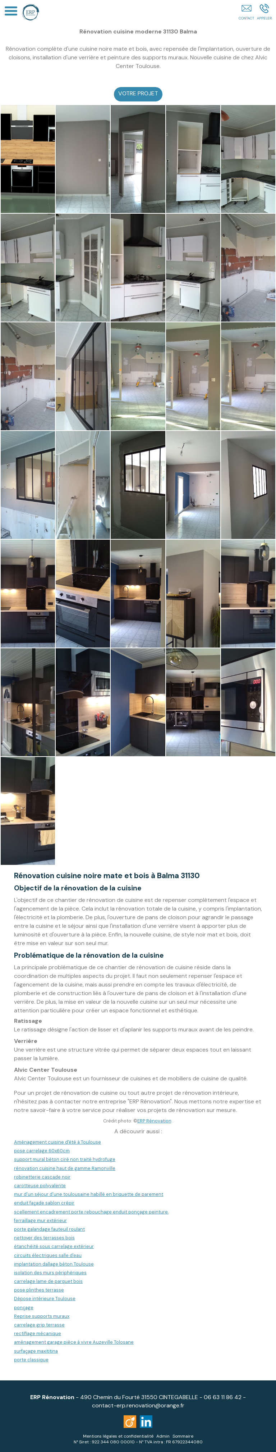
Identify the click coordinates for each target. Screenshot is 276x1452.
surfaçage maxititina (36, 1351)
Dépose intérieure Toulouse (44, 1299)
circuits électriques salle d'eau (48, 1255)
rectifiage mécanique (37, 1333)
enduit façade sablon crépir (44, 1203)
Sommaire (182, 1436)
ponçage (23, 1307)
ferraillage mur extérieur (40, 1220)
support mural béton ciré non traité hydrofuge (64, 1159)
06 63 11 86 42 (223, 1397)
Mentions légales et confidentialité (118, 1436)
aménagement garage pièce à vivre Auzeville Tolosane (74, 1342)
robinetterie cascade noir (42, 1177)
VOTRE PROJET (138, 93)
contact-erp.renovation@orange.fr (138, 1405)
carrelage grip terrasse (39, 1325)
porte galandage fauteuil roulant (49, 1229)
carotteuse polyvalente (40, 1186)
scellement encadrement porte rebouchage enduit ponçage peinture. (91, 1212)
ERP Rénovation (154, 1121)
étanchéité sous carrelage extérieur (54, 1246)
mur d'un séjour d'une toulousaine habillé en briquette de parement (88, 1194)
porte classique (31, 1360)
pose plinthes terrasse (39, 1290)
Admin (163, 1436)
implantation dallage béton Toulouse (54, 1264)
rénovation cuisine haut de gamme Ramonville (64, 1168)
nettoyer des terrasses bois (44, 1238)
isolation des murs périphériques (50, 1273)
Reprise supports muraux (41, 1316)
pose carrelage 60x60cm (42, 1151)
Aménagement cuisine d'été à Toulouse (57, 1142)
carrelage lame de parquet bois (48, 1281)
